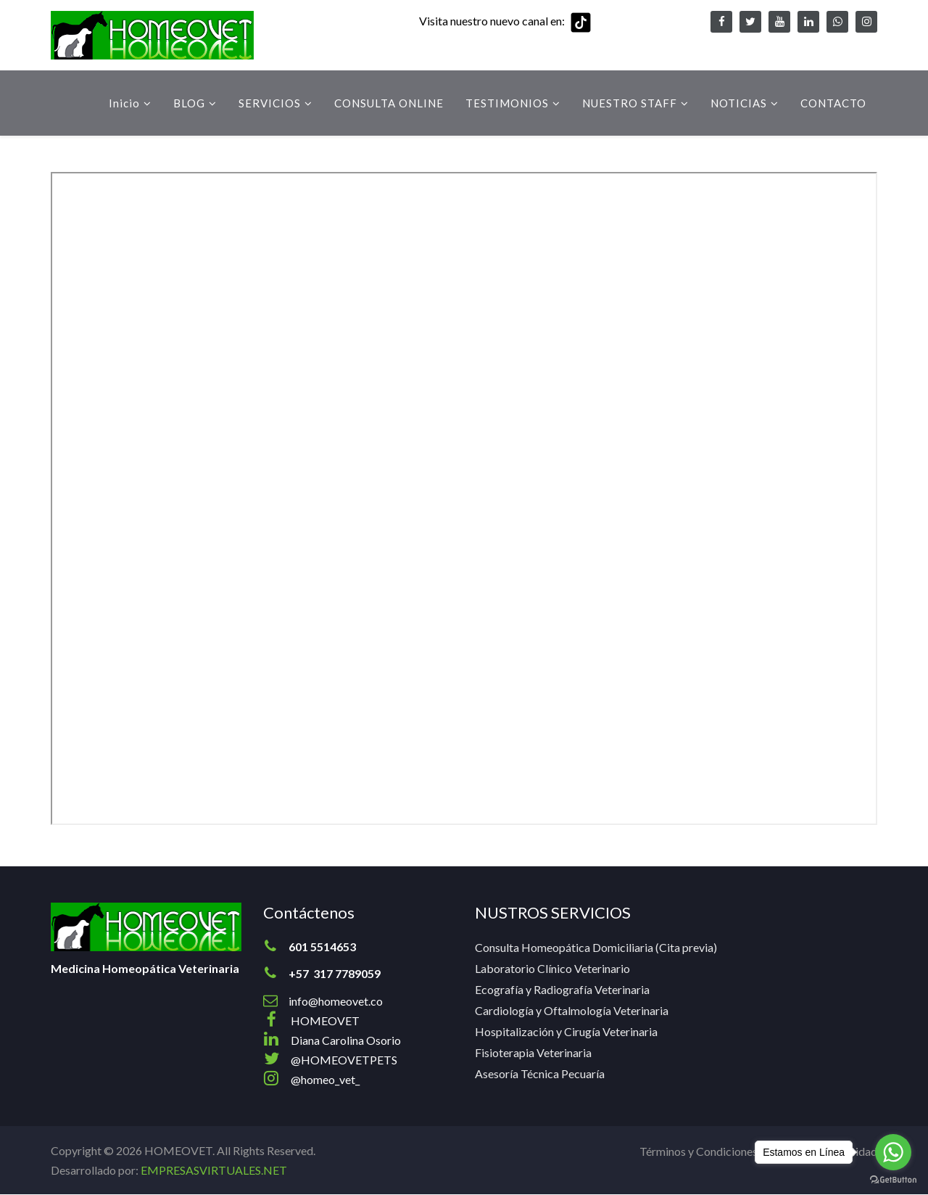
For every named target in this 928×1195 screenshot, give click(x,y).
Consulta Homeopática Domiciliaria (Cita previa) (596, 947)
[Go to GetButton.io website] (893, 1180)
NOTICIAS (738, 103)
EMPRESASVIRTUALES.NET (214, 1170)
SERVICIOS (270, 103)
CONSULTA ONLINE (389, 103)
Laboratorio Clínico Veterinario (552, 968)
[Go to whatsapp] (893, 1152)
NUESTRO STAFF (629, 103)
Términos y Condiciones (698, 1151)
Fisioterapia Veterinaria (533, 1052)
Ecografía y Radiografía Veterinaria (562, 989)
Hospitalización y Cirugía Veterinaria (566, 1031)
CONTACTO (833, 103)
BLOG (189, 103)
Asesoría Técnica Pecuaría (540, 1073)
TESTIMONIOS (507, 103)
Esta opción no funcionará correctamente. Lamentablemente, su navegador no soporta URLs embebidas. (464, 498)
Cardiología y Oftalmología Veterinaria (571, 1010)
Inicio (124, 103)
